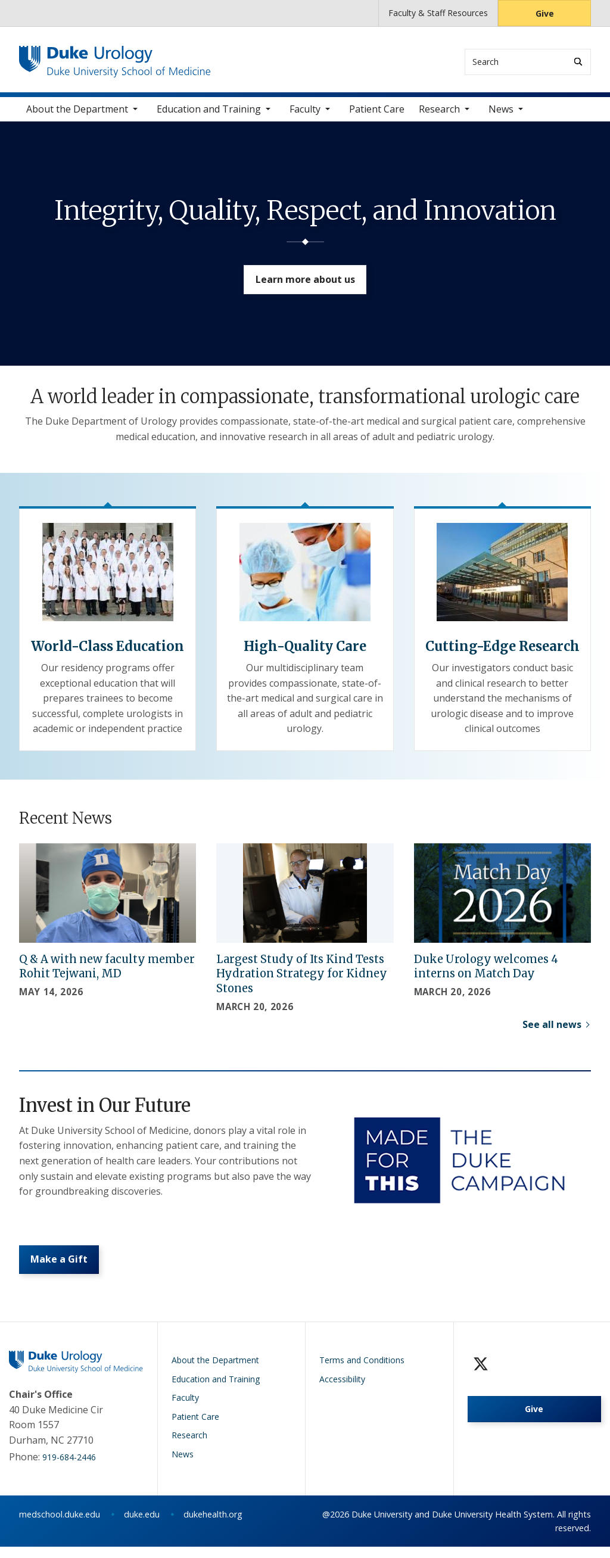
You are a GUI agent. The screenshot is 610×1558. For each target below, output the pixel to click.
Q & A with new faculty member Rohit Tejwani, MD (107, 970)
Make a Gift (62, 1268)
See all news (551, 1028)
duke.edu (142, 1525)
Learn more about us (305, 288)
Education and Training (209, 113)
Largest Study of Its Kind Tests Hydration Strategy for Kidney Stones (301, 977)
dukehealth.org (212, 1525)
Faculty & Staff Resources (438, 12)
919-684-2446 (69, 1468)
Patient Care (376, 113)
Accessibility (342, 1390)
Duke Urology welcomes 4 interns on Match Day (486, 970)
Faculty (305, 113)
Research (439, 113)
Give (545, 13)
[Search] (578, 61)
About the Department (77, 113)
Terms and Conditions (361, 1371)
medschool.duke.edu (59, 1525)
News (500, 113)
